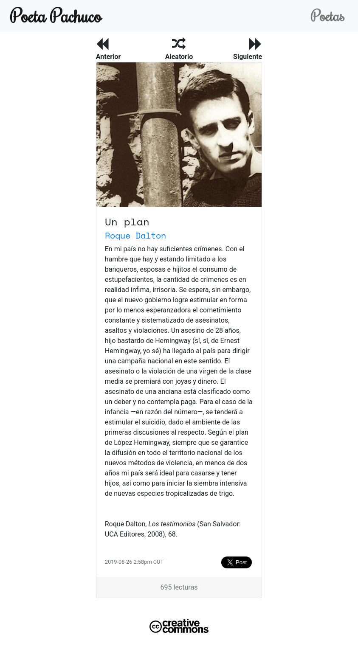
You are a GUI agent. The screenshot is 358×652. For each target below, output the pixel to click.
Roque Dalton (135, 235)
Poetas (327, 15)
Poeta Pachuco (55, 15)
